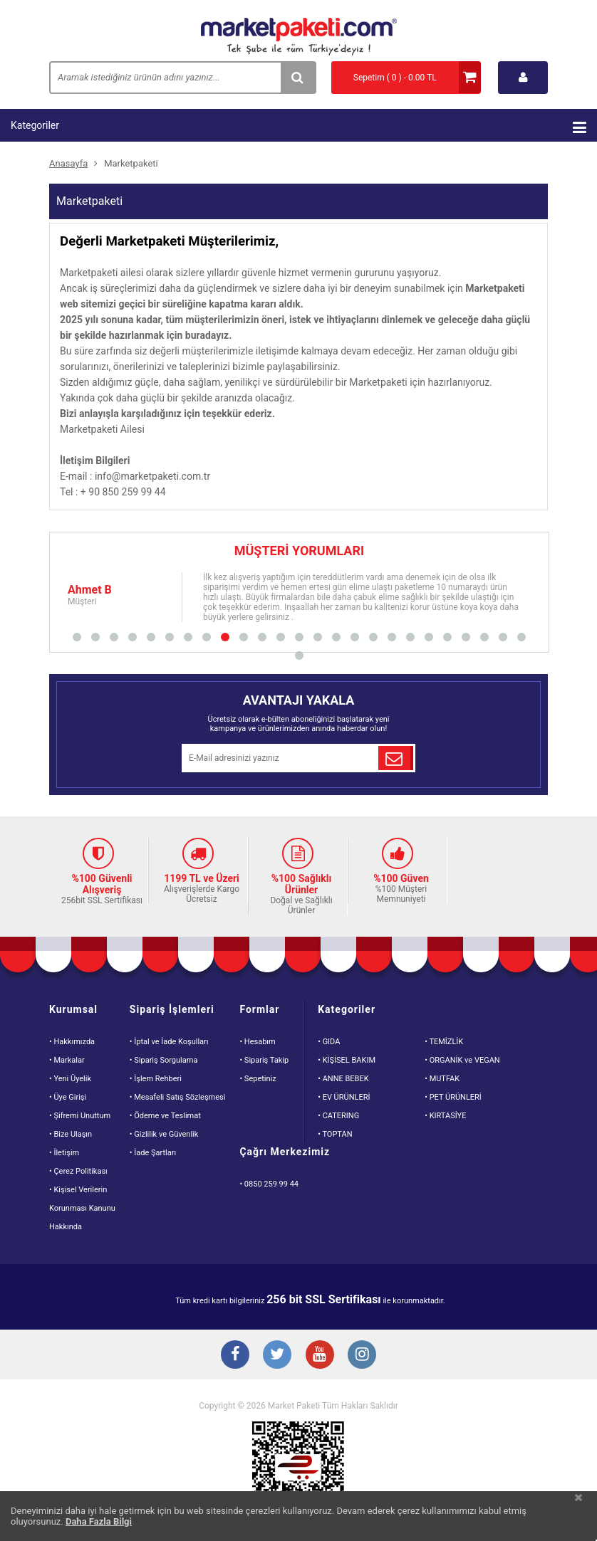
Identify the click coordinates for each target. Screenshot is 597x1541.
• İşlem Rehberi (156, 1078)
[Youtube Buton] (319, 1356)
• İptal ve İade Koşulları (169, 1041)
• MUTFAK (442, 1078)
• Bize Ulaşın (70, 1134)
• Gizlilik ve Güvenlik (164, 1134)
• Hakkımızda (72, 1041)
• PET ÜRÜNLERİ (453, 1097)
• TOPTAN (335, 1134)
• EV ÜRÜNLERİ (344, 1097)
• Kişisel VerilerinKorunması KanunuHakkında (82, 1208)
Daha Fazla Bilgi (99, 1521)
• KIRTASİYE (445, 1115)
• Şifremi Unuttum (79, 1115)
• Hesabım (257, 1041)
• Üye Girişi (67, 1097)
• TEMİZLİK (444, 1041)
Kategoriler (298, 127)
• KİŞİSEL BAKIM (346, 1060)
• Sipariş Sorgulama (164, 1060)
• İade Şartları (153, 1152)
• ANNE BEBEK (343, 1078)
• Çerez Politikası (78, 1171)
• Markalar (67, 1060)
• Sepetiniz (257, 1078)
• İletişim (64, 1152)
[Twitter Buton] (277, 1356)
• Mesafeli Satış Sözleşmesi (178, 1097)
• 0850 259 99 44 (268, 1184)
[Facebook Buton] (234, 1356)
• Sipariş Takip (264, 1060)
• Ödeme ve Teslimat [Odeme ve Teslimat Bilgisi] (165, 1115)
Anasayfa (68, 163)
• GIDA (329, 1041)
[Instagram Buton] (362, 1356)
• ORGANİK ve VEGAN (462, 1060)
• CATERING (338, 1115)
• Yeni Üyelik (70, 1078)
